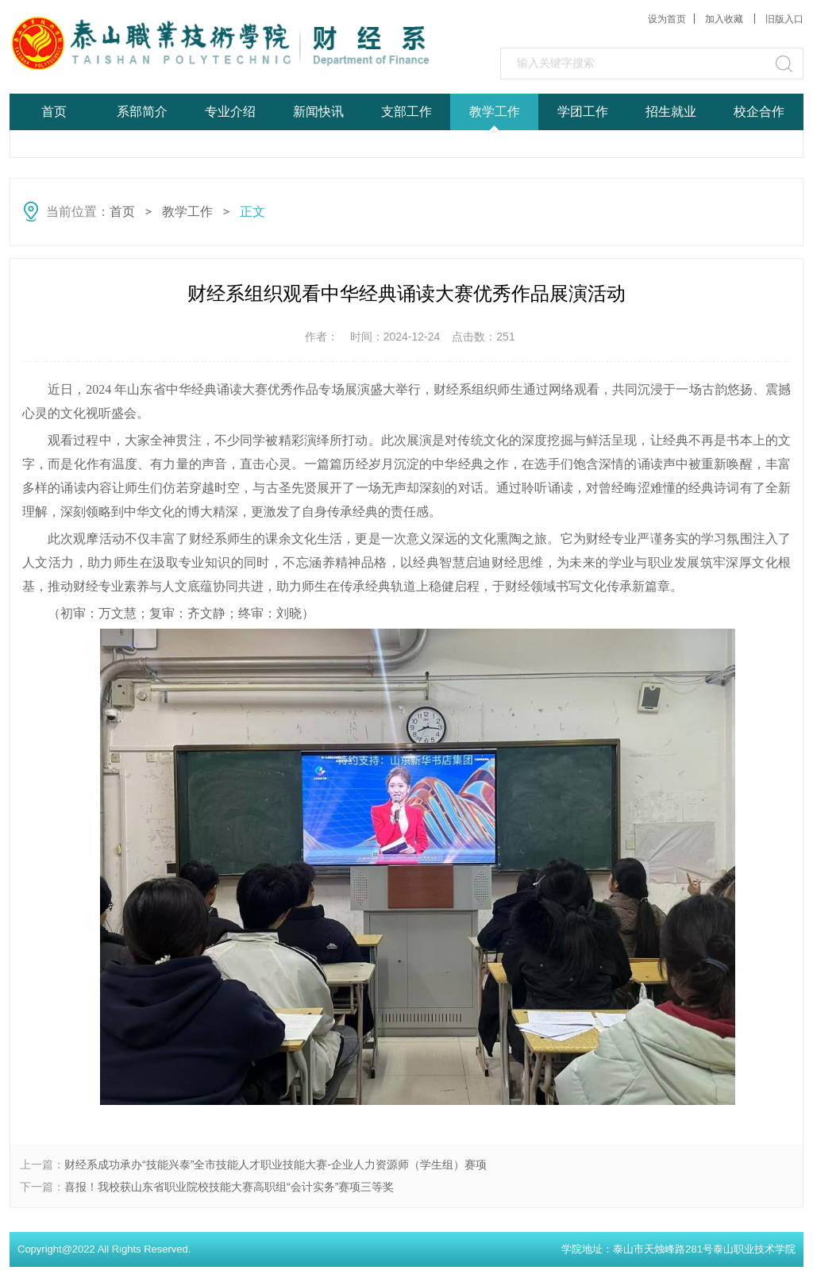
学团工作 (582, 111)
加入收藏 (725, 19)
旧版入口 (784, 19)
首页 (54, 111)
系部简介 (142, 111)
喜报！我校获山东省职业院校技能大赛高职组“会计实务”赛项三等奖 (229, 1186)
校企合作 (759, 111)
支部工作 (406, 111)
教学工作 (494, 111)
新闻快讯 (318, 111)
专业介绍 (230, 111)
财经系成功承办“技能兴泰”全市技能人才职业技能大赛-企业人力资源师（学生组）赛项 (275, 1164)
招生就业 (670, 111)
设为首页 (667, 19)
